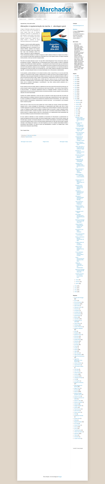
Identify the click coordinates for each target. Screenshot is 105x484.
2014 (76, 98)
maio (77, 113)
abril (77, 115)
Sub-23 (75, 428)
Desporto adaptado (78, 328)
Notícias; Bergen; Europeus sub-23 (78, 394)
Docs (45, 19)
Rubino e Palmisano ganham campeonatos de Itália (79, 238)
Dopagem (76, 332)
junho (77, 112)
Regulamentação (28, 136)
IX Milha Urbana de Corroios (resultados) (79, 243)
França (75, 346)
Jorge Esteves (77, 364)
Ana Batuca (76, 310)
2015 (76, 96)
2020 (76, 87)
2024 (76, 79)
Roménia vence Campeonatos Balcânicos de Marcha (79, 187)
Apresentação (77, 315)
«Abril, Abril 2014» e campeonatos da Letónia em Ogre (79, 147)
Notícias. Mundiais (78, 402)
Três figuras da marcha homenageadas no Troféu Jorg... (79, 124)
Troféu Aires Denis (78, 431)
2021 (76, 85)
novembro (78, 102)
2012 (76, 287)
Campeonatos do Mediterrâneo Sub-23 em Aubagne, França (79, 138)
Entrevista (76, 337)
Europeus (76, 342)
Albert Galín (76, 305)
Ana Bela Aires (77, 312)
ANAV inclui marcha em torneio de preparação (79, 133)
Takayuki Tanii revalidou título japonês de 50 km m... (79, 165)
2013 (76, 286)
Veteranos (76, 433)
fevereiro (78, 281)
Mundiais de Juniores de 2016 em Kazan (79, 152)
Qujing (75, 420)
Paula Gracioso (77, 409)
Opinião (76, 407)
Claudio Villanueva (78, 326)
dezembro (78, 100)
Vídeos (75, 435)
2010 (76, 291)
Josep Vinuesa (77, 372)
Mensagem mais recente (26, 141)
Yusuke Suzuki (77, 438)
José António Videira (78, 366)
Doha (75, 331)
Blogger (60, 476)
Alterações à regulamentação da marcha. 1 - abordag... (79, 198)
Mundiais (76, 390)
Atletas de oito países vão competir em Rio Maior (79, 248)
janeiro (77, 283)
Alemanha (76, 308)
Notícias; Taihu (77, 400)
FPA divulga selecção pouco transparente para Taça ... (79, 216)
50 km (75, 300)
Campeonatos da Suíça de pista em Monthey (79, 160)
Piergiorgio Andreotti (78, 415)
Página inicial (22, 19)
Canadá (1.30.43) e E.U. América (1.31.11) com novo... (79, 275)
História (76, 349)
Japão (75, 351)
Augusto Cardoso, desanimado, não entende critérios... (79, 207)
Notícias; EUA (77, 396)
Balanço (76, 317)
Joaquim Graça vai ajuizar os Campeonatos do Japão (79, 181)
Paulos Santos (77, 412)
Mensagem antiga (64, 141)
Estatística (76, 341)
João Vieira (76, 353)
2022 (76, 83)
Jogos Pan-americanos (79, 356)
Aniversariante (77, 313)
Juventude (76, 376)
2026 (76, 75)
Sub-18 (75, 426)
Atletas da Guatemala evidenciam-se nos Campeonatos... (79, 265)
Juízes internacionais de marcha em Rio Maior (79, 259)
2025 (76, 77)
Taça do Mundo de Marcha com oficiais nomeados (79, 170)
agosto (77, 108)
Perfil (75, 414)
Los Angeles (77, 381)
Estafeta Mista (77, 339)
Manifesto (30, 19)
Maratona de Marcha (78, 382)
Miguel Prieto (77, 388)
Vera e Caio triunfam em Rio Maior (79, 234)
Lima (75, 379)
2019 (76, 89)
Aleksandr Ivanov (78, 307)
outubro (77, 104)
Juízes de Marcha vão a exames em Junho (79, 143)
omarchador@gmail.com (78, 25)
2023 (76, 81)
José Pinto (76, 370)
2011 (76, 289)
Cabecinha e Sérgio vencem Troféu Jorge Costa (79, 129)
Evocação (76, 344)
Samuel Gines (77, 425)
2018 (76, 91)
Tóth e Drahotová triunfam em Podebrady (79, 203)
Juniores (76, 374)
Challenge (76, 325)
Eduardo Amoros (78, 334)
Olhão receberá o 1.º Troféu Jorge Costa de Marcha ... (79, 176)
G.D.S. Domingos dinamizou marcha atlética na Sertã (79, 254)
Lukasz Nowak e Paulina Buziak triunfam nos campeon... (79, 226)
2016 (76, 95)
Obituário (76, 404)
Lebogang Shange (78, 377)
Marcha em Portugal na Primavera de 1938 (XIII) (79, 271)
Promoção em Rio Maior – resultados (79, 231)
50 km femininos (77, 302)
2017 (76, 93)
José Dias (76, 369)
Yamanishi (76, 436)
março (77, 279)
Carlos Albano (77, 323)
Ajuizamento (77, 303)
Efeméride (76, 336)
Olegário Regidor (78, 405)
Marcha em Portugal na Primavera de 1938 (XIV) (79, 221)
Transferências (77, 430)
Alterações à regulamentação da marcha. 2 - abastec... (79, 192)
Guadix (75, 347)
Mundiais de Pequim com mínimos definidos (79, 156)
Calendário (38, 19)
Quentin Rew (77, 418)
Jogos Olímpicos (78, 354)
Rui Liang (76, 423)
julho (77, 110)
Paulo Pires (76, 410)
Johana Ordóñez (78, 363)
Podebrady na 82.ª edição (79, 212)
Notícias (76, 391)
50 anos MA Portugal (78, 297)
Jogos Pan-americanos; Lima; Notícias (78, 360)
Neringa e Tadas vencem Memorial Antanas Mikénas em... (79, 119)
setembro (78, 106)
